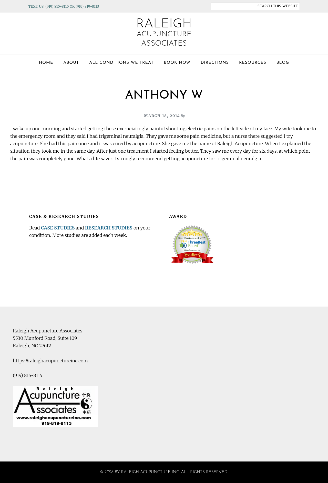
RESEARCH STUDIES (108, 228)
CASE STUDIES (58, 228)
